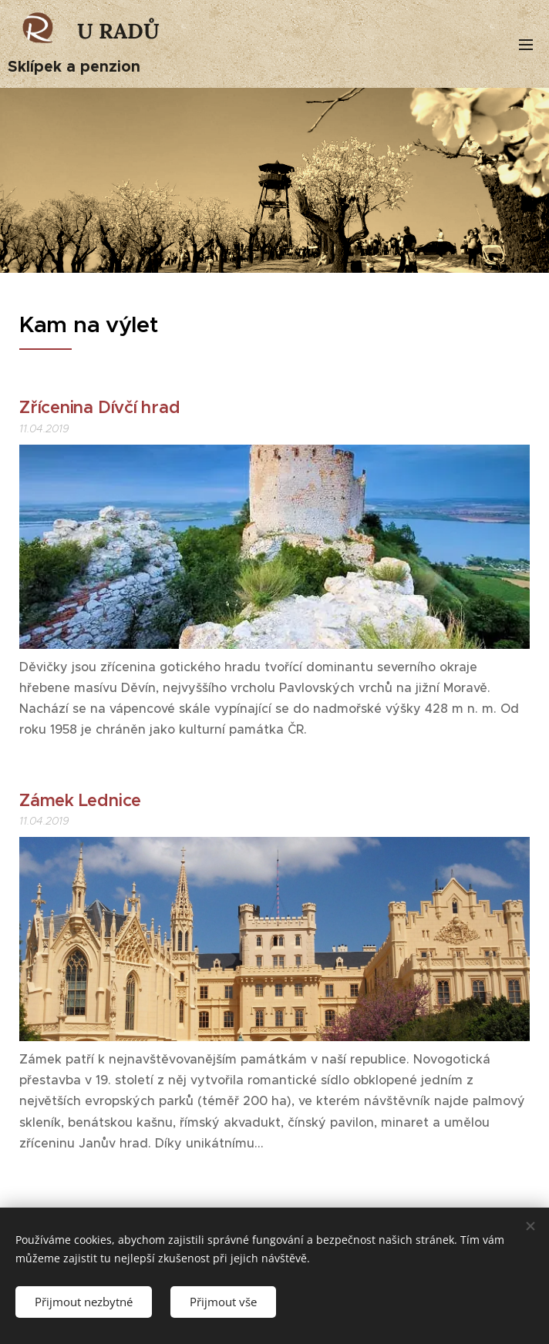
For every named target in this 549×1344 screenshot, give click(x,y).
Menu (526, 44)
